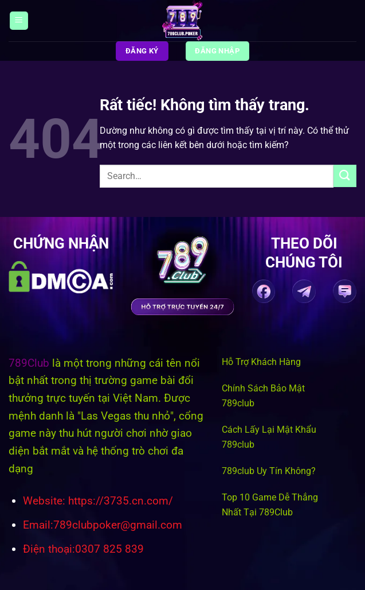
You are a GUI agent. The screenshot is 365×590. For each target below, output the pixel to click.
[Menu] (19, 20)
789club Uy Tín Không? (269, 470)
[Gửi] (344, 176)
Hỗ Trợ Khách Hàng (261, 361)
